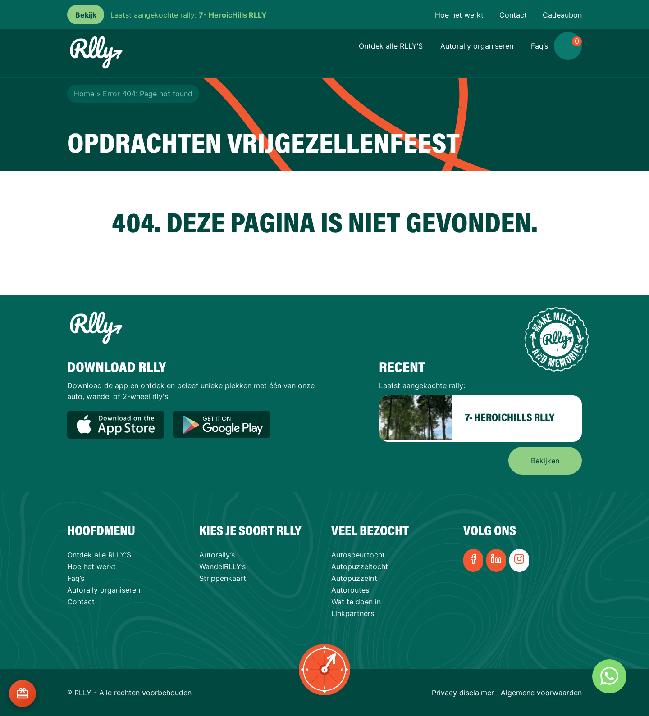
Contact (513, 14)
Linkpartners (352, 613)
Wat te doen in (356, 601)
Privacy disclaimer (463, 692)
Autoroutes (350, 589)
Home (84, 93)
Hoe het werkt (459, 14)
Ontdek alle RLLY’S (391, 45)
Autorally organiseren (476, 45)
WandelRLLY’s (222, 566)
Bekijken (545, 460)
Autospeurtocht (358, 554)
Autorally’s (217, 554)
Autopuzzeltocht (359, 566)
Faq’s (539, 45)
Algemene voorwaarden (541, 692)
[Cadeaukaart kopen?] (22, 693)
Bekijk (85, 14)
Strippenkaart (222, 578)
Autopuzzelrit (354, 578)
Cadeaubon (562, 14)
